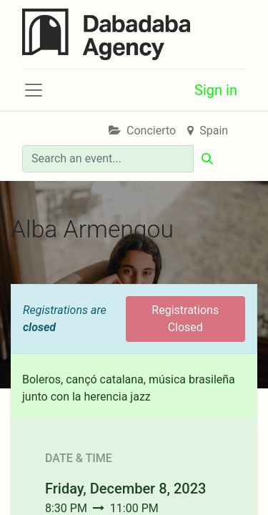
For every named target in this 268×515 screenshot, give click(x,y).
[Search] (207, 158)
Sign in (215, 90)
